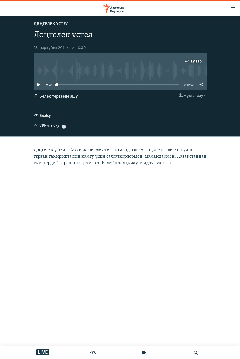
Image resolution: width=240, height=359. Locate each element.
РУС (92, 353)
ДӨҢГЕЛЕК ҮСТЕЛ (51, 24)
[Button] (42, 117)
